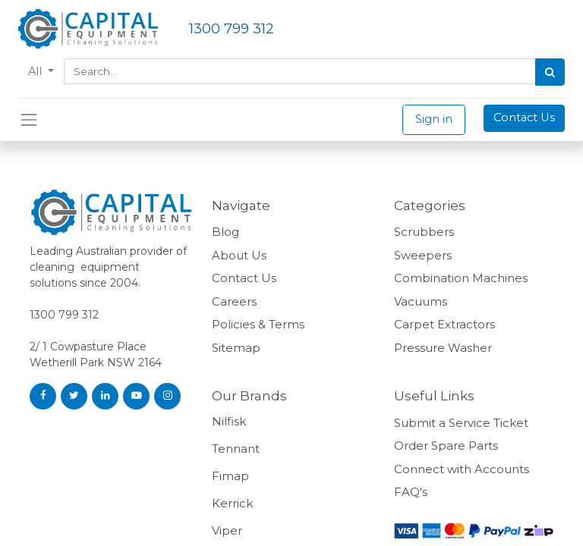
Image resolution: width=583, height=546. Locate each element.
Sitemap (236, 347)
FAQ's (410, 492)
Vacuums (420, 301)
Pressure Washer (443, 347)
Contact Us (524, 117)
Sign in (433, 119)
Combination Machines (461, 278)
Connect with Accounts (461, 469)
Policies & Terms (259, 324)
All (36, 71)
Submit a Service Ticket (461, 423)
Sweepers (423, 255)
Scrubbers (424, 231)
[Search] (550, 72)
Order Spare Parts (446, 445)
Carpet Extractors (444, 324)
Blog (225, 231)
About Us (239, 255)
